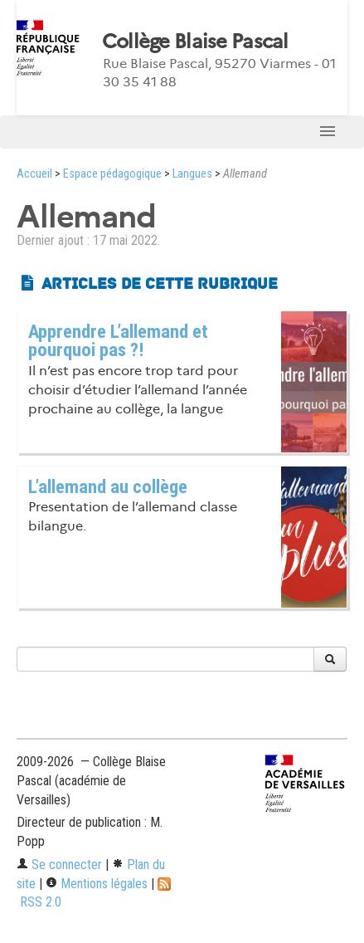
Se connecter (59, 864)
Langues (192, 174)
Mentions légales (97, 884)
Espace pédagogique (112, 174)
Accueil (34, 174)
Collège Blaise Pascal (195, 41)
